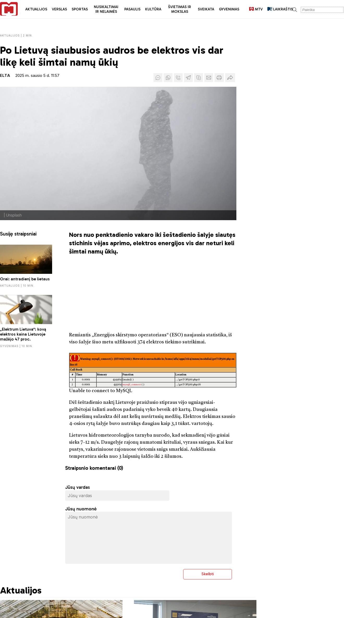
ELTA (5, 75)
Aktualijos (36, 9)
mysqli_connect (131, 384)
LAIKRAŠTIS (280, 9)
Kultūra (153, 9)
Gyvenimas (229, 9)
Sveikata (206, 9)
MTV (256, 9)
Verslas (59, 9)
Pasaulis (132, 9)
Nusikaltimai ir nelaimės (106, 9)
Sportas (80, 9)
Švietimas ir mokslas (179, 9)
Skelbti (207, 573)
